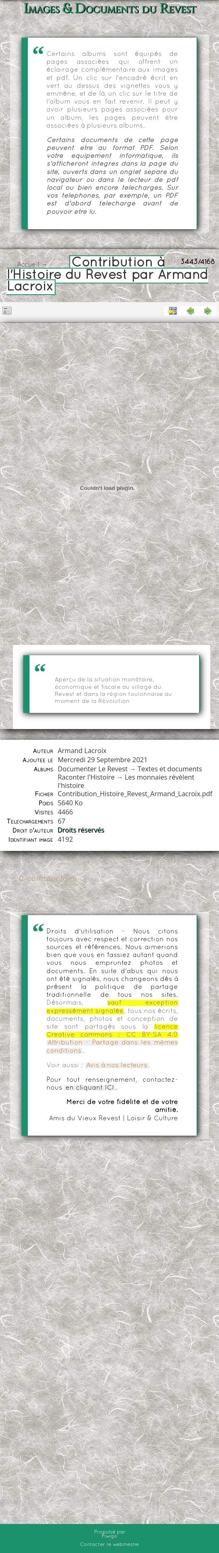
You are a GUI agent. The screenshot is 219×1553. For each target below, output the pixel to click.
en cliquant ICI (90, 1088)
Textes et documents (170, 768)
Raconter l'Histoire (86, 777)
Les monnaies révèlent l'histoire (126, 781)
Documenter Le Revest (92, 768)
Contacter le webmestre (109, 1545)
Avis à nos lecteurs (116, 1065)
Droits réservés (81, 830)
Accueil (28, 265)
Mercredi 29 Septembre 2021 (103, 759)
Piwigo (109, 1536)
